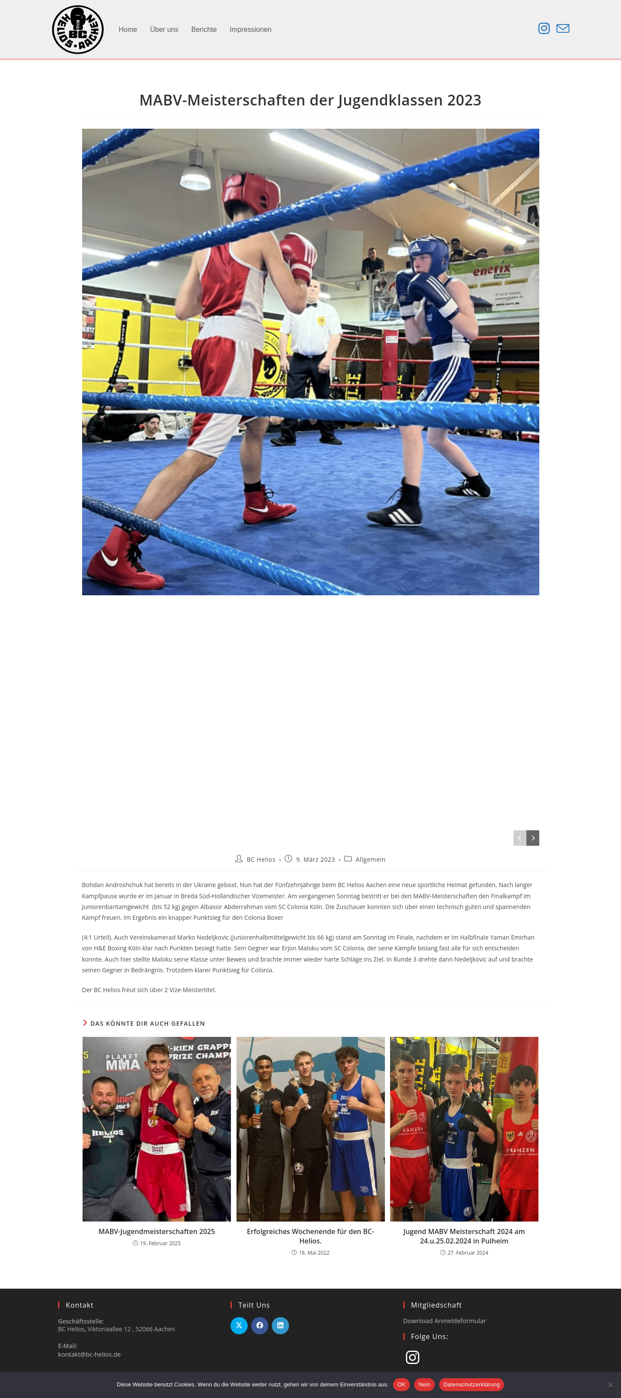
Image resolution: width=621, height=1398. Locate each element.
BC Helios (261, 859)
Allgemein (371, 859)
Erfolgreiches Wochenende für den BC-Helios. (310, 1236)
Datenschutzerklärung (471, 1384)
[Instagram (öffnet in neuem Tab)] (544, 28)
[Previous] (519, 838)
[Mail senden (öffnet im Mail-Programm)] (563, 29)
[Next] (532, 838)
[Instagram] (412, 1357)
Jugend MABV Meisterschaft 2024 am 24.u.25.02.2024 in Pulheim (464, 1236)
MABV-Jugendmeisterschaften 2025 (156, 1231)
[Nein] (610, 1384)
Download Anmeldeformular (443, 1320)
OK (401, 1384)
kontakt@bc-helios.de (88, 1354)
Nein (424, 1384)
